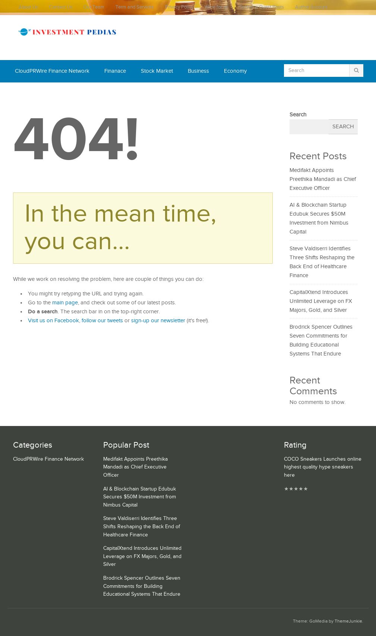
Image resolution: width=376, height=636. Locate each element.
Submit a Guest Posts (261, 7)
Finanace (115, 71)
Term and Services (135, 7)
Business (198, 71)
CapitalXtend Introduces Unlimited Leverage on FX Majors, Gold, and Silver (321, 301)
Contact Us (60, 7)
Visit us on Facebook (53, 320)
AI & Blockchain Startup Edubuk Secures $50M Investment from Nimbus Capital (139, 497)
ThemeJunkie (348, 621)
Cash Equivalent (34, 93)
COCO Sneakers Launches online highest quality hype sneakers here (322, 467)
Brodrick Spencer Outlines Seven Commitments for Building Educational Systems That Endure (141, 586)
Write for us (216, 7)
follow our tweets (102, 320)
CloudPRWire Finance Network (52, 71)
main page (65, 303)
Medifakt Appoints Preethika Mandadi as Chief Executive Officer (323, 179)
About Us (28, 7)
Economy (235, 71)
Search (298, 115)
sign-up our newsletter (158, 320)
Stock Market (157, 71)
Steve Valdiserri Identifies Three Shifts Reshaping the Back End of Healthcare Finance (141, 527)
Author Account (311, 7)
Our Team (93, 7)
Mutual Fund (83, 93)
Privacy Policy (179, 7)
